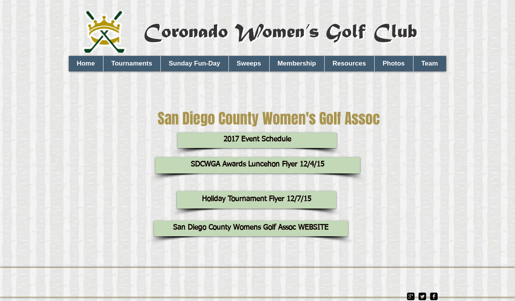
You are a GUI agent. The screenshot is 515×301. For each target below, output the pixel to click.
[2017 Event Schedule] (257, 140)
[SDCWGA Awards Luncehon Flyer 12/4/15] (257, 165)
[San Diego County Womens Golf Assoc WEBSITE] (251, 228)
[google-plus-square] (411, 296)
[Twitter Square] (422, 296)
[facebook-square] (434, 296)
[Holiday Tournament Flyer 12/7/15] (256, 200)
